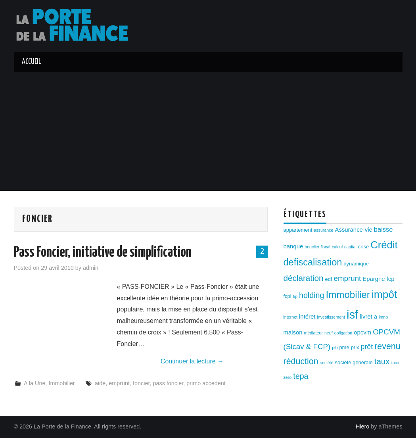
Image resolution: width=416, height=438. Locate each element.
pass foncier (168, 383)
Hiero (362, 426)
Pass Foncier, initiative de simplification (103, 253)
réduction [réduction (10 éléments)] (301, 361)
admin (90, 268)
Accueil (31, 61)
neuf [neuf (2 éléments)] (328, 332)
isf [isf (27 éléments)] (352, 314)
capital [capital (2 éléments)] (350, 246)
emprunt (119, 383)
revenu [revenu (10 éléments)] (387, 346)
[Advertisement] (208, 131)
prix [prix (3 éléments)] (355, 347)
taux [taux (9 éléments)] (382, 361)
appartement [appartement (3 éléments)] (298, 230)
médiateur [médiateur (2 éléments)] (313, 332)
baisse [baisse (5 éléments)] (383, 229)
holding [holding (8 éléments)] (311, 295)
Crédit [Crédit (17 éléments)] (383, 244)
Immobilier (61, 383)
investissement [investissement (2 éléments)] (331, 317)
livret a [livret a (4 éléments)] (368, 316)
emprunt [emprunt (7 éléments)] (347, 278)
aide (100, 383)
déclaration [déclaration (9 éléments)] (304, 277)
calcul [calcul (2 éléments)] (337, 246)
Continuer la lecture (192, 361)
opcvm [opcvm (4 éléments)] (362, 332)
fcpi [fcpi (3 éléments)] (287, 296)
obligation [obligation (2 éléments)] (343, 332)
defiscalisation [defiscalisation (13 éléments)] (313, 262)
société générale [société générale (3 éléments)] (353, 362)
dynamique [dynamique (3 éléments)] (355, 264)
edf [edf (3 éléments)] (328, 279)
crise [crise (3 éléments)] (363, 247)
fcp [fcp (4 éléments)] (391, 279)
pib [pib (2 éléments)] (334, 347)
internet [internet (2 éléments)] (291, 317)
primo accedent (205, 383)
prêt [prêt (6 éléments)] (367, 347)
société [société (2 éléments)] (327, 362)
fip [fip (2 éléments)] (295, 296)
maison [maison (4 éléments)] (293, 332)
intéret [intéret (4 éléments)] (307, 316)
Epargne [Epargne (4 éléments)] (373, 279)
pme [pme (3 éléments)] (344, 347)
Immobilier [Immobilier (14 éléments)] (348, 294)
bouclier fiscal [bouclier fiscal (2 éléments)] (317, 246)
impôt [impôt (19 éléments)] (384, 294)
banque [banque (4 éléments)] (293, 246)
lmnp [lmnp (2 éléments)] (383, 317)
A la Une (34, 383)
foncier (141, 383)
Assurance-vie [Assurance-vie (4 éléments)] (353, 230)
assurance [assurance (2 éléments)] (323, 230)
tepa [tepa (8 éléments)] (300, 376)
